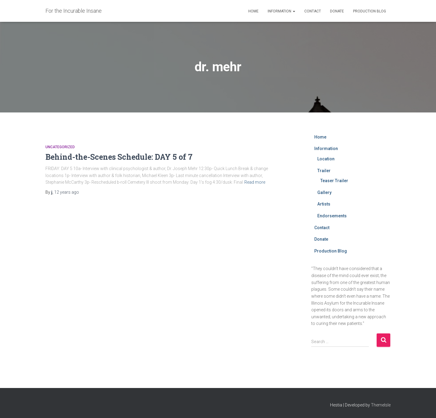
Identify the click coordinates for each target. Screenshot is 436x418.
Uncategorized (60, 147)
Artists (323, 204)
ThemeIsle (381, 405)
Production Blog (369, 11)
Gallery (324, 192)
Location (326, 158)
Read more (254, 182)
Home (253, 11)
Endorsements (332, 215)
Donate (337, 11)
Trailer (324, 170)
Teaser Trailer (334, 180)
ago (66, 192)
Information (281, 11)
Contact (312, 11)
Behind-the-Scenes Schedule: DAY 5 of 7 (119, 157)
